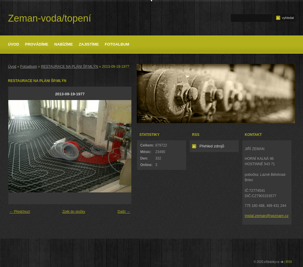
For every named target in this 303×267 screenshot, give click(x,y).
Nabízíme (63, 44)
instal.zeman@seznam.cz (267, 215)
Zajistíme (89, 44)
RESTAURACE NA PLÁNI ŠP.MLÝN (69, 67)
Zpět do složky (73, 212)
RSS (289, 261)
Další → (123, 212)
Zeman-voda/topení (49, 18)
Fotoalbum (117, 44)
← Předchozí (19, 212)
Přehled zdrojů (211, 146)
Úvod (13, 44)
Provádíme (37, 44)
